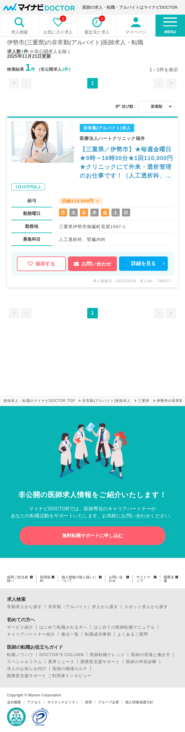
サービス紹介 (20, 627)
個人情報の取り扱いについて (79, 578)
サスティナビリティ (63, 702)
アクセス (34, 702)
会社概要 (14, 702)
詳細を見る (143, 263)
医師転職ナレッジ (107, 655)
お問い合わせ (92, 264)
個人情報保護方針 (139, 702)
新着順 (156, 106)
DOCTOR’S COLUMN (61, 655)
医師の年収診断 (141, 662)
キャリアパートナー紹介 (31, 634)
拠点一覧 (70, 634)
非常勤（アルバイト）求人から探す (83, 607)
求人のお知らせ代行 (26, 669)
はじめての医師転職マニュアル (124, 627)
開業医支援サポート (100, 662)
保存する (41, 264)
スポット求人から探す (146, 607)
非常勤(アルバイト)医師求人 (106, 401)
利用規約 (45, 578)
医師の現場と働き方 (150, 655)
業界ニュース (61, 662)
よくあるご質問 (132, 634)
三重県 (143, 401)
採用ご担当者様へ (17, 578)
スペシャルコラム (24, 662)
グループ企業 (108, 702)
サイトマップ (143, 578)
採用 (88, 702)
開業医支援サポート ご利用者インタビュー (49, 676)
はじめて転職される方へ (63, 627)
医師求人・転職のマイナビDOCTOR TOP (39, 401)
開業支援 (169, 578)
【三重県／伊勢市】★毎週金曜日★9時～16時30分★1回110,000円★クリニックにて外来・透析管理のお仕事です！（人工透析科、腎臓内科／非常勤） (126, 163)
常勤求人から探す (24, 607)
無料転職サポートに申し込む (92, 535)
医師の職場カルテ (70, 669)
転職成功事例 (98, 634)
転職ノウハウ (20, 655)
